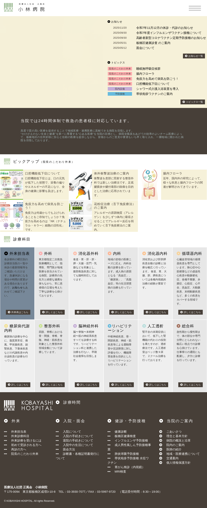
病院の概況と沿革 (178, 440)
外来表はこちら (18, 312)
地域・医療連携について (183, 453)
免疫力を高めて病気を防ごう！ (157, 78)
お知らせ (17, 287)
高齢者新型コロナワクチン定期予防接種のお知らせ (171, 37)
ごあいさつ (174, 431)
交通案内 (172, 458)
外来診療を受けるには (22, 440)
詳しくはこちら (52, 312)
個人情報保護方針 (178, 462)
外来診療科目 (16, 436)
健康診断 (117, 431)
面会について (145, 48)
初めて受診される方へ (22, 445)
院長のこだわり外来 (21, 453)
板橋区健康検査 (122, 436)
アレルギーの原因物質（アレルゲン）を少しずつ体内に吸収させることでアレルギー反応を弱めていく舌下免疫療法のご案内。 (114, 221)
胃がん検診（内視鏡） (126, 467)
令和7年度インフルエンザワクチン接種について (169, 32)
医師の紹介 (174, 449)
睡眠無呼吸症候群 (148, 68)
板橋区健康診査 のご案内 (153, 43)
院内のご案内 (175, 445)
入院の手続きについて (74, 436)
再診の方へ (15, 449)
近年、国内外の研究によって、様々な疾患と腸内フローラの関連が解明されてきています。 (183, 182)
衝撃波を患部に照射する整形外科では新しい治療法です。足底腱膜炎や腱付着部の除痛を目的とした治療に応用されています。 (114, 187)
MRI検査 (117, 471)
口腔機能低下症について (153, 83)
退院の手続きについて (74, 440)
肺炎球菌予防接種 (123, 453)
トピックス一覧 (193, 102)
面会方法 (65, 449)
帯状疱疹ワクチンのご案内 (154, 93)
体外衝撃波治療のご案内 (111, 173)
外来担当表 (15, 431)
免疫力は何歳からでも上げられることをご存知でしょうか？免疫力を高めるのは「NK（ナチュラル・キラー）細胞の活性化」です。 (45, 221)
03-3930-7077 (76, 491)
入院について (68, 431)
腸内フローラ (145, 73)
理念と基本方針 (177, 436)
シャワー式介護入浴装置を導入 (157, 88)
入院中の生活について (74, 445)
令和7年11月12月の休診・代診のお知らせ (164, 27)
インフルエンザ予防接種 (128, 440)
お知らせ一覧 (194, 56)
